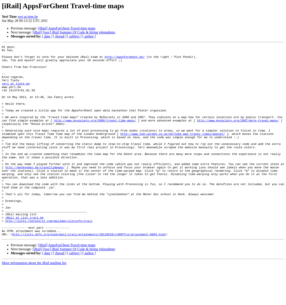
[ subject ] (74, 36)
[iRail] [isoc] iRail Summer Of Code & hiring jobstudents (74, 32)
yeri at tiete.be (28, 17)
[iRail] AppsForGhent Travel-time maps (66, 28)
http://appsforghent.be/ (125, 59)
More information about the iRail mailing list (34, 301)
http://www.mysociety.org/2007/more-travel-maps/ (238, 136)
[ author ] (89, 36)
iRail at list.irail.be (24, 252)
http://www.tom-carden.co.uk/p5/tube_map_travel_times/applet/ (172, 152)
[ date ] (47, 36)
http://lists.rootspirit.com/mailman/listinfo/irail (49, 256)
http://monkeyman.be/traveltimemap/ (35, 192)
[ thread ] (59, 36)
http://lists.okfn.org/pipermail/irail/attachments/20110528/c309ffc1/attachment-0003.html (89, 272)
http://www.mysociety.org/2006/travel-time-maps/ (95, 136)
